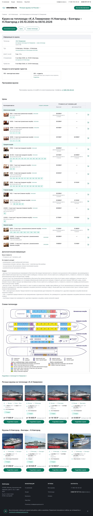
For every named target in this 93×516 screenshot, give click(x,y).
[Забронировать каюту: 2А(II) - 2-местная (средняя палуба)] (88, 174)
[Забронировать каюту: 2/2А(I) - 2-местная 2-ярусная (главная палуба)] (88, 209)
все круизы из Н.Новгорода (22, 59)
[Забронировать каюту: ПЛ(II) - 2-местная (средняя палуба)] (88, 149)
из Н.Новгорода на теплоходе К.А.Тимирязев (33, 14)
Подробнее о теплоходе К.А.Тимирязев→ (14, 376)
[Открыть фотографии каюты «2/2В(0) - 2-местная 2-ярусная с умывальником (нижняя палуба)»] (6, 238)
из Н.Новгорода (13, 14)
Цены (21, 28)
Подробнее (36, 77)
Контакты (19, 2)
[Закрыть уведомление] (88, 511)
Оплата (50, 496)
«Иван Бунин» (77, 459)
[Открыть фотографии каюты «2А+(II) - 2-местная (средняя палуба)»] (6, 156)
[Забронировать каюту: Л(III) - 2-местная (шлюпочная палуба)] (88, 115)
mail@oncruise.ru (61, 2)
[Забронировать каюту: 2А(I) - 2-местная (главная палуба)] (88, 201)
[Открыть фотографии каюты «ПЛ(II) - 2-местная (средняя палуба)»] (6, 149)
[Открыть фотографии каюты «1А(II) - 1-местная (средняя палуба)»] (6, 166)
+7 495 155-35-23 (73, 2)
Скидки (7, 412)
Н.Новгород (38, 403)
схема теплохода (41, 43)
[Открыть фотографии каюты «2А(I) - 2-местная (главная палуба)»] (6, 201)
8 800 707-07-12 (86, 2)
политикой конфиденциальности (18, 512)
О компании (5, 2)
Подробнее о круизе (12, 421)
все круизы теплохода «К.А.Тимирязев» (25, 43)
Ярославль (83, 403)
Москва (10, 403)
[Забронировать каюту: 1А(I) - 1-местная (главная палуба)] (88, 194)
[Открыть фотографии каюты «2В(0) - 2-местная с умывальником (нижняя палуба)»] (6, 230)
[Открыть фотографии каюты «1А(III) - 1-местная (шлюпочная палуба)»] (6, 123)
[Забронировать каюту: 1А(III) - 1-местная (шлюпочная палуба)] (88, 122)
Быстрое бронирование (82, 7)
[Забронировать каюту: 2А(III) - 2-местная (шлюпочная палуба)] (88, 129)
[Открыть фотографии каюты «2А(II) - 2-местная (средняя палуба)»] (6, 174)
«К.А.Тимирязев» (21, 41)
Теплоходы (51, 492)
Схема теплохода (32, 28)
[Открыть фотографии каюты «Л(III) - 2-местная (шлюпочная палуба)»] (6, 115)
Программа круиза (9, 28)
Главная (4, 14)
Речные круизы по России (30, 8)
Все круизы (51, 487)
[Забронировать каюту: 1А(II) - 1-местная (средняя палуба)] (88, 166)
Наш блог (27, 2)
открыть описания (43, 105)
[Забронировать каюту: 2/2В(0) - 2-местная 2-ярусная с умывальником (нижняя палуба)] (88, 237)
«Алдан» (30, 459)
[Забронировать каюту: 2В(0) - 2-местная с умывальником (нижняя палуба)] (88, 229)
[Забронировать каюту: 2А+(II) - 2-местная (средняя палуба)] (88, 156)
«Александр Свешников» (11, 459)
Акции (13, 2)
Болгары (19, 451)
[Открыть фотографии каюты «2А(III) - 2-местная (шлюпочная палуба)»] (6, 129)
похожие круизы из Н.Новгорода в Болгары (27, 50)
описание (35, 113)
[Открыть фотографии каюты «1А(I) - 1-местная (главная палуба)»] (6, 195)
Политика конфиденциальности (34, 504)
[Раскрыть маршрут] (6, 403)
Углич (15, 403)
